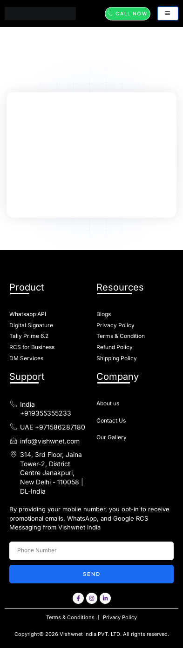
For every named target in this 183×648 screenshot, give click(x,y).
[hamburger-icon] (167, 13)
